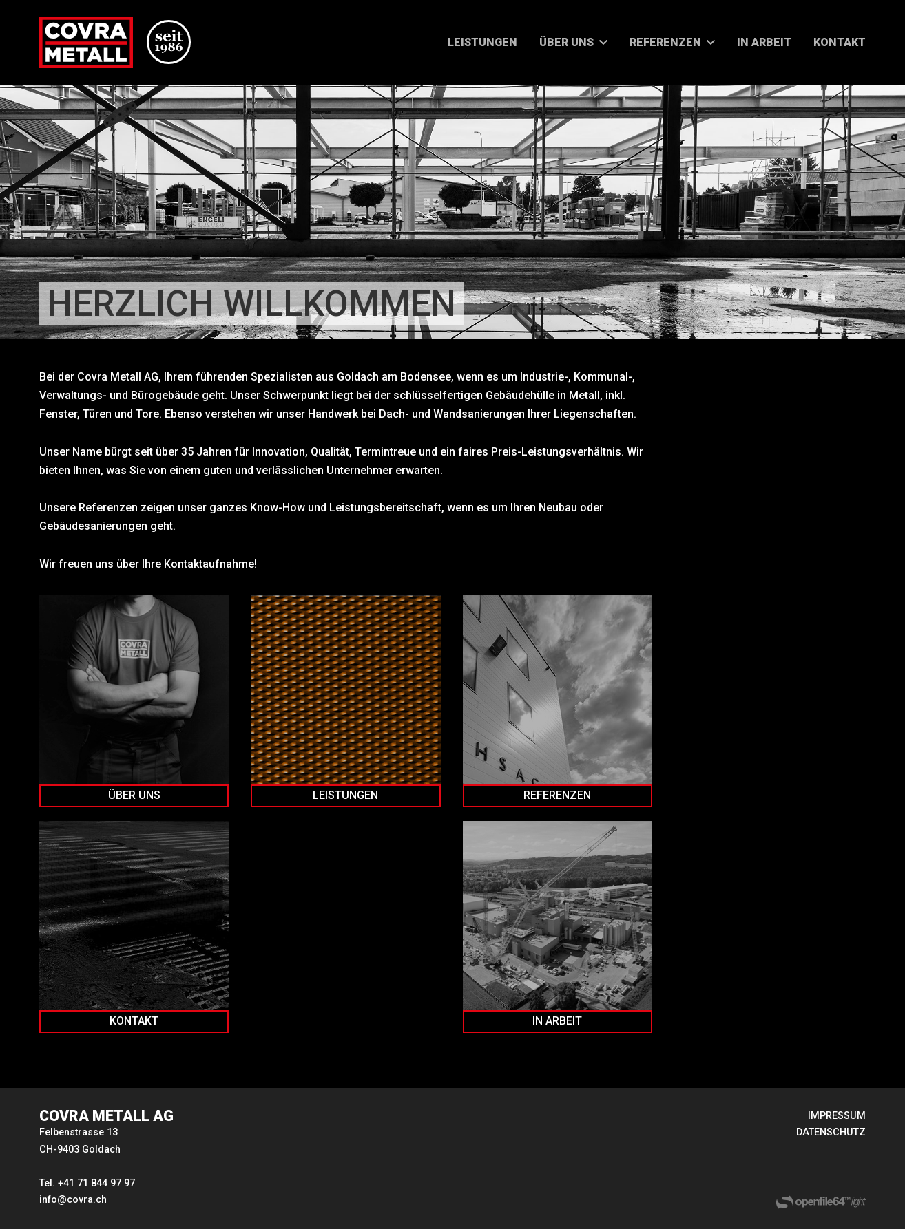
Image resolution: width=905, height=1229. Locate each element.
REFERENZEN (665, 42)
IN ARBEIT (764, 42)
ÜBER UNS (566, 42)
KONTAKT (839, 42)
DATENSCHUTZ (831, 1132)
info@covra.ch (73, 1200)
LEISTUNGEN (482, 42)
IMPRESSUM (837, 1116)
